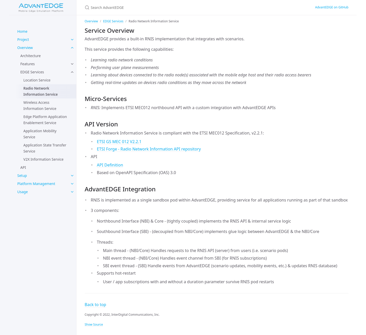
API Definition (110, 165)
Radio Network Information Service (40, 91)
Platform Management (36, 183)
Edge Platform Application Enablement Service (45, 119)
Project (23, 39)
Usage (22, 191)
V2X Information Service (43, 159)
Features (27, 63)
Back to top (95, 304)
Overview (25, 47)
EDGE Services (32, 72)
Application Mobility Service (39, 133)
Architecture (30, 55)
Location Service (37, 80)
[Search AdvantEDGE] (183, 7)
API (23, 167)
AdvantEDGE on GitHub (331, 7)
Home (22, 31)
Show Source (94, 324)
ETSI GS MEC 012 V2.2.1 (119, 141)
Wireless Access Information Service (39, 105)
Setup (22, 175)
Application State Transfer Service (44, 148)
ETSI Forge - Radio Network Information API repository (149, 149)
